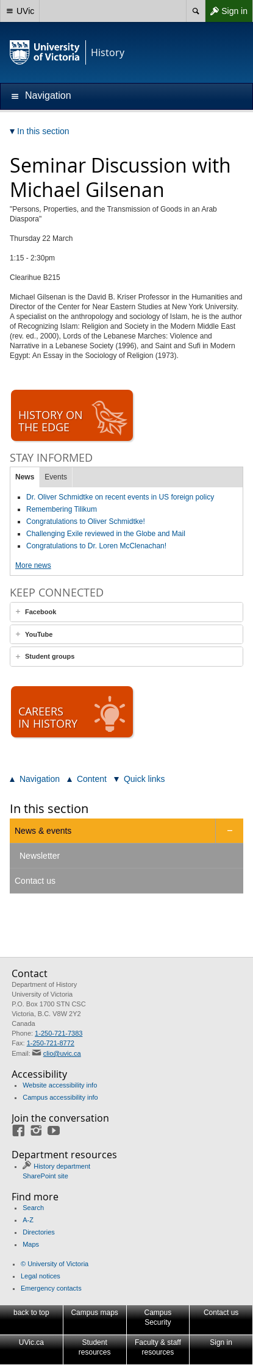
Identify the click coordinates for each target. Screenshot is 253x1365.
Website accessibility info (60, 1085)
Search (33, 1207)
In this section (49, 808)
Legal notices (40, 1276)
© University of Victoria (54, 1263)
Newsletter (40, 856)
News (24, 477)
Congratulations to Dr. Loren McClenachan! (96, 546)
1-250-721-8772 (50, 1043)
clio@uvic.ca (62, 1053)
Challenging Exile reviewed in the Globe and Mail (105, 533)
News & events (43, 831)
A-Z (28, 1219)
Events (56, 477)
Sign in (226, 11)
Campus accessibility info (60, 1097)
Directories (39, 1232)
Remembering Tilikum (61, 509)
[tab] (126, 612)
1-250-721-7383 (58, 1033)
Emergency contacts (51, 1288)
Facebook (40, 611)
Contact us (35, 881)
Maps (31, 1244)
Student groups (49, 656)
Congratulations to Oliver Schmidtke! (85, 521)
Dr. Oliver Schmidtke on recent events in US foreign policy (120, 497)
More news (33, 565)
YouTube (38, 634)
